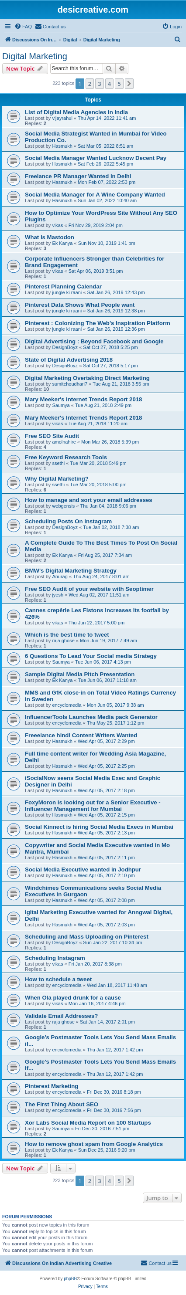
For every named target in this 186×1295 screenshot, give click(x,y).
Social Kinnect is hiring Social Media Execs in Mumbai (99, 827)
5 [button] (119, 84)
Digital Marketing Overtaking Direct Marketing (87, 378)
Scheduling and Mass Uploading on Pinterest (86, 936)
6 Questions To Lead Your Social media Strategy (91, 656)
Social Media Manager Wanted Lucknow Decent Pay (95, 158)
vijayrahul (62, 118)
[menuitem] (23, 26)
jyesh (57, 594)
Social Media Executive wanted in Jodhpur (83, 869)
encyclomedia (66, 705)
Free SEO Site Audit (52, 436)
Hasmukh (62, 146)
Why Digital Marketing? (57, 478)
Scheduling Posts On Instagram (68, 521)
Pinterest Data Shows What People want (79, 305)
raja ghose (63, 640)
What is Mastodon (49, 237)
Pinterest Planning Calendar (63, 286)
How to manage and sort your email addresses (88, 500)
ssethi (58, 463)
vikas (57, 225)
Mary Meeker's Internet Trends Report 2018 (83, 399)
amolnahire (64, 441)
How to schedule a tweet (58, 979)
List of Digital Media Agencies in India (76, 112)
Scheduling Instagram (55, 958)
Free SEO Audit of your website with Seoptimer (89, 589)
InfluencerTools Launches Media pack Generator (91, 717)
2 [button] (89, 84)
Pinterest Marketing (51, 1086)
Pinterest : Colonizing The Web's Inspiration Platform (97, 323)
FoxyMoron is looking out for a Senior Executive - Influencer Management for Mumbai (93, 805)
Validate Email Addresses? (61, 1016)
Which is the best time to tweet (67, 634)
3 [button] (99, 84)
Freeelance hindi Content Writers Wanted (81, 735)
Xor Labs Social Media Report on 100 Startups (88, 1122)
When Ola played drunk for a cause (73, 997)
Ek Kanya (62, 243)
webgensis (63, 506)
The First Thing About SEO (61, 1104)
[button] (129, 83)
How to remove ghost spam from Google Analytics (94, 1144)
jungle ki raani (67, 292)
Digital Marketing (34, 56)
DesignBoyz (65, 347)
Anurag (59, 576)
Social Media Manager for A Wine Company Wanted (95, 194)
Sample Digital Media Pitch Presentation (79, 674)
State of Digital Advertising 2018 (69, 359)
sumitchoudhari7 (69, 383)
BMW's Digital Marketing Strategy (71, 570)
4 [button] (109, 84)
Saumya (60, 405)
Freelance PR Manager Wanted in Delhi (78, 176)
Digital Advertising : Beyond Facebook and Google (94, 341)
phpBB (70, 1278)
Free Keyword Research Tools (66, 457)
